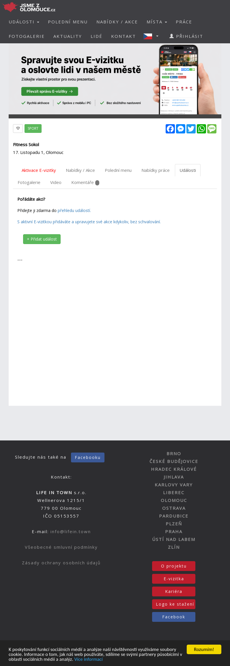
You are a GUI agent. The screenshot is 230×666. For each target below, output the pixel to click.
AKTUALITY (67, 36)
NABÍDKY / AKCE (117, 22)
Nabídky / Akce (80, 170)
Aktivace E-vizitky (39, 170)
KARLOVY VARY (174, 485)
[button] (152, 36)
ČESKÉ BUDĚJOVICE (173, 461)
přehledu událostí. (74, 210)
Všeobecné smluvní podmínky (61, 547)
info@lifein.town (71, 531)
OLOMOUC (174, 500)
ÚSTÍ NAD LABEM (173, 539)
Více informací (88, 660)
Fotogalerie (29, 182)
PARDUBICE (173, 516)
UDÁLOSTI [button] (24, 22)
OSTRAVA (174, 508)
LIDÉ (96, 36)
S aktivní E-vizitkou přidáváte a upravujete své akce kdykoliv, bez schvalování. (89, 221)
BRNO (174, 453)
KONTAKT (123, 36)
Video (55, 182)
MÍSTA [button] (157, 22)
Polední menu (118, 170)
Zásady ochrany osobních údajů (61, 562)
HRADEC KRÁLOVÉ (174, 469)
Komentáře (85, 182)
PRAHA (173, 531)
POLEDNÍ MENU (68, 22)
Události (187, 170)
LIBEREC (173, 492)
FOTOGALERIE (27, 36)
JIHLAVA (174, 477)
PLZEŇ (174, 524)
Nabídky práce (155, 170)
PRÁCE (184, 22)
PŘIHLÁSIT (186, 36)
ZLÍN (174, 547)
